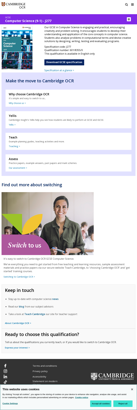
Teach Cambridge (34, 314)
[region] (68, 397)
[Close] (132, 389)
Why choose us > (17, 103)
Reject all (122, 403)
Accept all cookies (101, 403)
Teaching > (14, 146)
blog (21, 306)
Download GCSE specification (64, 62)
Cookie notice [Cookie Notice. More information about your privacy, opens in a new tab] (81, 397)
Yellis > (12, 124)
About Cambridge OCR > (18, 323)
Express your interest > (17, 347)
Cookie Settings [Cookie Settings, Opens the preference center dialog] (10, 403)
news (55, 299)
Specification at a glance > (59, 70)
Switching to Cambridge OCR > (19, 276)
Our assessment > (18, 167)
